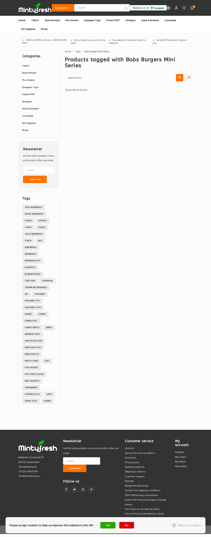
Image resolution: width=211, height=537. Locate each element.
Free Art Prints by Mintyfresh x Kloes (144, 516)
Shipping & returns (135, 474)
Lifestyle (130, 23)
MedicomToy (32, 357)
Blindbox (30, 270)
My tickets (180, 464)
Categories (63, 9)
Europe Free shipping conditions (142, 493)
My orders (180, 459)
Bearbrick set (32, 263)
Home (21, 23)
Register (179, 455)
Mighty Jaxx (31, 363)
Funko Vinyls (32, 330)
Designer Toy (32, 303)
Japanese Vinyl (32, 337)
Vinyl (49, 397)
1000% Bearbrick (34, 217)
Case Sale (30, 283)
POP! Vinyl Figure (34, 377)
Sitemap (129, 483)
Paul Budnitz (32, 383)
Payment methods (134, 469)
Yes (108, 525)
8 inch (28, 243)
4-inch (41, 230)
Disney (28, 317)
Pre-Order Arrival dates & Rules (142, 511)
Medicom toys (33, 350)
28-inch (43, 223)
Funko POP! (113, 23)
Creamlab (170, 23)
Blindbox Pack (33, 277)
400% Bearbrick (34, 237)
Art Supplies (28, 31)
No (126, 525)
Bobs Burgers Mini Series (97, 54)
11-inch (28, 223)
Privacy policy (132, 465)
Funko (42, 317)
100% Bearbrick (33, 210)
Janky (49, 330)
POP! (47, 363)
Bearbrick (30, 257)
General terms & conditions (140, 455)
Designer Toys (92, 23)
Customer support (134, 479)
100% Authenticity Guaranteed (141, 497)
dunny (47, 404)
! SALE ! (35, 23)
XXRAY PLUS (31, 404)
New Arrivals (52, 23)
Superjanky (31, 390)
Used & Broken (150, 23)
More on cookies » (190, 525)
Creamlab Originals (36, 290)
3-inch (28, 230)
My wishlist (181, 468)
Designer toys (33, 310)
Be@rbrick (31, 250)
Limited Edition (33, 343)
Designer (40, 297)
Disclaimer (130, 460)
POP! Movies (31, 370)
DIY (26, 297)
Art (40, 243)
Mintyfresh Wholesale (137, 488)
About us (129, 451)
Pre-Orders (71, 23)
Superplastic (32, 397)
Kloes (44, 31)
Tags (77, 54)
